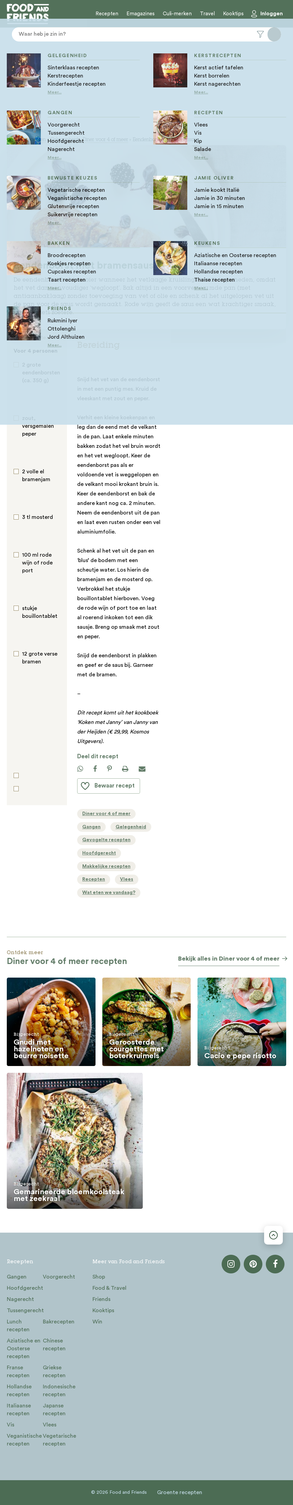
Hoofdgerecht (25, 1288)
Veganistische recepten (24, 1440)
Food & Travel (109, 1288)
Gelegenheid (64, 140)
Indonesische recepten (59, 1390)
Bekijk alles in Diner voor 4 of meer (228, 959)
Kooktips (233, 13)
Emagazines (140, 13)
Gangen (17, 1277)
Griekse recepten (54, 1371)
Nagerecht (20, 1299)
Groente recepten (179, 1492)
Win (97, 1321)
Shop (98, 1277)
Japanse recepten (54, 1409)
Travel (207, 13)
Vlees (49, 1424)
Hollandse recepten (19, 1390)
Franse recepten (18, 1371)
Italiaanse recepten (19, 1409)
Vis (10, 1424)
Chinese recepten (54, 1344)
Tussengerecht (25, 1310)
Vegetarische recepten (59, 1440)
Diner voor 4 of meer (105, 140)
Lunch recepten (18, 1325)
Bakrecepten (58, 1321)
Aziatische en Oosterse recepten (23, 1348)
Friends (101, 1299)
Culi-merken (177, 13)
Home (13, 140)
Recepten (107, 13)
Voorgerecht (59, 1277)
